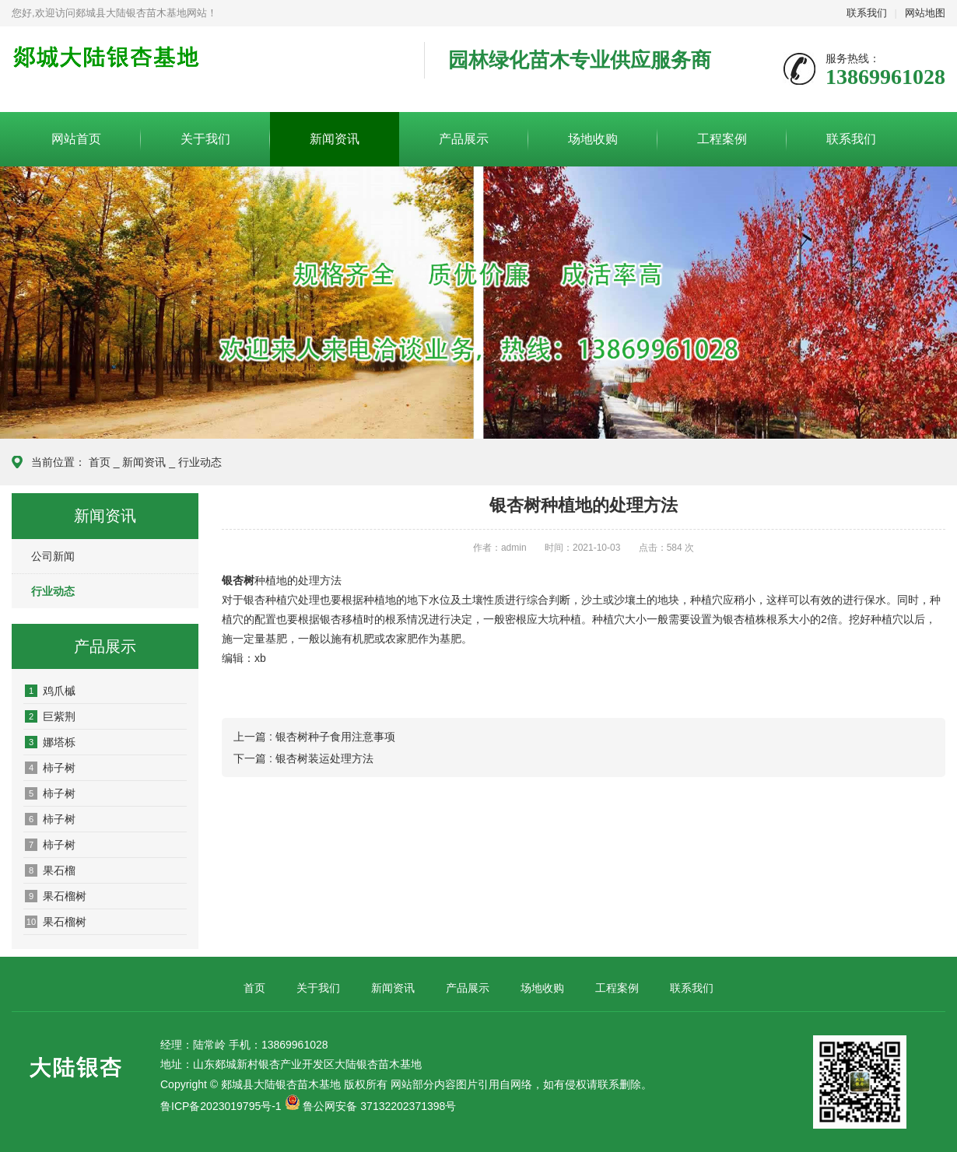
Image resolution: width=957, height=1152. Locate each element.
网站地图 (925, 13)
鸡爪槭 (50, 691)
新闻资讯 (334, 138)
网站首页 (76, 138)
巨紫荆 (50, 716)
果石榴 (50, 870)
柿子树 (50, 768)
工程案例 (722, 138)
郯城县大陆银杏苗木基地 (206, 70)
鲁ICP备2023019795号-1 (221, 1106)
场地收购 (593, 138)
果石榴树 (55, 896)
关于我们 (205, 138)
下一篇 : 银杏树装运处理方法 (303, 758)
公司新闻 (53, 556)
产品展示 (464, 138)
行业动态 (200, 462)
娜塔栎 (50, 742)
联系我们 (867, 13)
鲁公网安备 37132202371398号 (379, 1106)
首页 (99, 462)
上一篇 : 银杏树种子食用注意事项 (314, 736)
